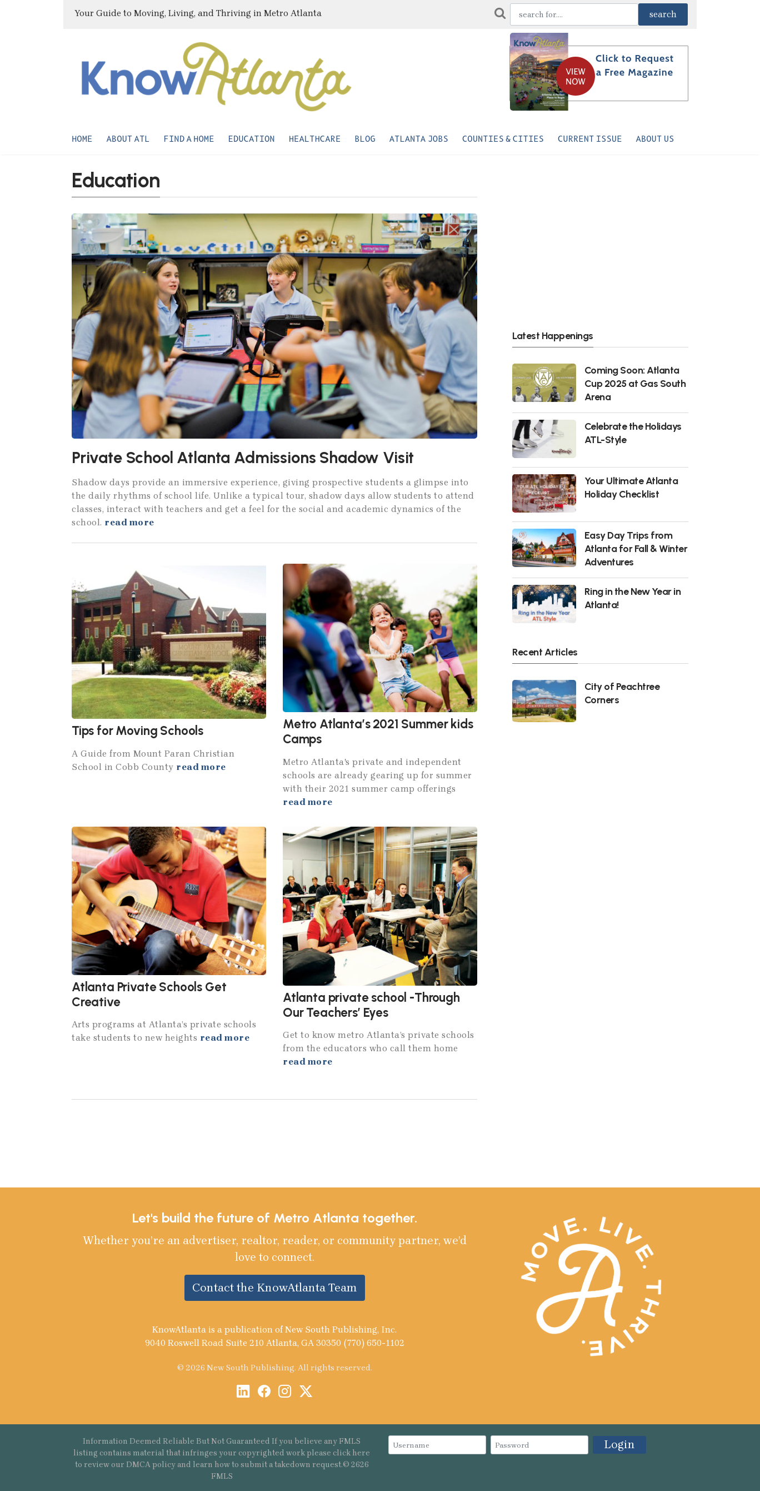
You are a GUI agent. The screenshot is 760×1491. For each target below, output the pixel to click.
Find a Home (189, 139)
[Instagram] (284, 1392)
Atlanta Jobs (418, 139)
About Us (655, 139)
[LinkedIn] (243, 1392)
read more (129, 522)
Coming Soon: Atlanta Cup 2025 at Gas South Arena (635, 383)
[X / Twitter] (305, 1392)
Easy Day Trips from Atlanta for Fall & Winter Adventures (636, 548)
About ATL (127, 139)
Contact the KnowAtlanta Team (274, 1287)
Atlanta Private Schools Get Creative (149, 995)
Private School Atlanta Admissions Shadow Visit (243, 457)
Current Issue (590, 139)
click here (351, 1453)
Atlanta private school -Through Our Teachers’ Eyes (371, 1005)
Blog (364, 139)
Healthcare (315, 139)
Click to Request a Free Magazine (635, 65)
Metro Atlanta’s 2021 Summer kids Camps (378, 732)
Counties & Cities (503, 139)
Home (82, 139)
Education (251, 139)
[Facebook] (264, 1392)
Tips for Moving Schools (137, 730)
